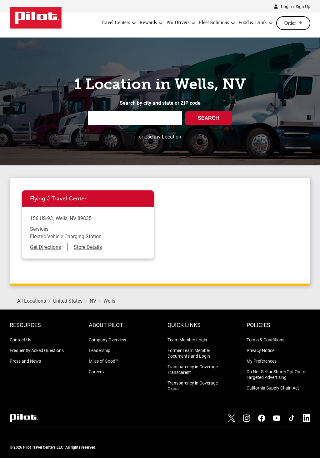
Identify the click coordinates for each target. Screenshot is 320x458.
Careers (96, 372)
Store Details (88, 247)
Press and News (25, 361)
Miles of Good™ (103, 361)
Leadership (99, 350)
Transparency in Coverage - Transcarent (194, 369)
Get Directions (45, 247)
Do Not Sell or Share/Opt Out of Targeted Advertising (277, 374)
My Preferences (262, 361)
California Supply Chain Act (273, 388)
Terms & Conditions (265, 340)
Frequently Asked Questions (37, 350)
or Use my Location (160, 136)
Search (208, 118)
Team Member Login (187, 340)
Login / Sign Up (295, 6)
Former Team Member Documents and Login (189, 353)
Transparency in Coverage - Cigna (194, 385)
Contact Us (20, 340)
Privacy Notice (260, 350)
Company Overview (107, 340)
